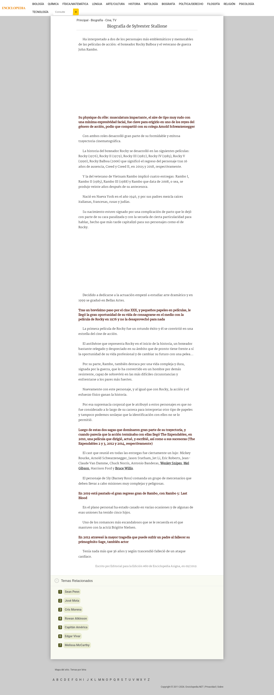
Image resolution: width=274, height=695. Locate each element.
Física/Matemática (75, 4)
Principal (82, 20)
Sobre (220, 686)
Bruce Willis (124, 468)
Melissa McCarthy (77, 645)
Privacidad (210, 686)
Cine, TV (110, 20)
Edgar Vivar (72, 636)
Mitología (151, 4)
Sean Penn (72, 592)
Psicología (246, 4)
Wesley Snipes (171, 463)
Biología (38, 4)
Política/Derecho (191, 4)
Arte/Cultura (115, 4)
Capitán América (76, 627)
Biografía (168, 4)
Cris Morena (73, 609)
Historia (134, 4)
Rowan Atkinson (76, 618)
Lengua (97, 4)
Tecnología (40, 11)
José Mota (72, 600)
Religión (229, 4)
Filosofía (213, 4)
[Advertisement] (137, 83)
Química (53, 4)
